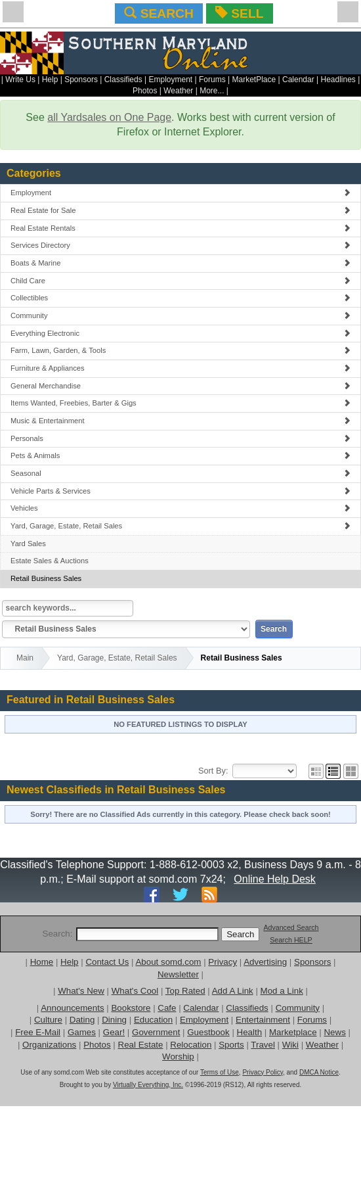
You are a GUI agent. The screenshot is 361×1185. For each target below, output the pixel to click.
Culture (48, 1020)
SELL (239, 13)
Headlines (337, 79)
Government (156, 1032)
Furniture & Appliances (180, 368)
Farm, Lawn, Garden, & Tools (180, 350)
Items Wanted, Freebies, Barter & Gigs (180, 403)
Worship (178, 1056)
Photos (145, 90)
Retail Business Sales (46, 578)
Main (24, 657)
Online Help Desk (275, 879)
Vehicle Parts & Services (180, 491)
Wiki (290, 1045)
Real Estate (140, 1045)
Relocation (190, 1045)
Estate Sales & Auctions (50, 561)
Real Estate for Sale (180, 210)
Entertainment (263, 1020)
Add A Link (232, 991)
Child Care (180, 281)
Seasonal (180, 473)
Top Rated (185, 991)
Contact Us (107, 962)
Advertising (265, 962)
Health (250, 1032)
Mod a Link (282, 991)
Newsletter (178, 974)
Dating (82, 1020)
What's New (81, 991)
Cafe (167, 1008)
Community (180, 315)
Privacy (222, 962)
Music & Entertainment (180, 421)
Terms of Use (219, 1072)
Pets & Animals (180, 455)
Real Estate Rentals (180, 228)
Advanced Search (290, 927)
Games (82, 1032)
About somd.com (168, 962)
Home (42, 962)
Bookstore (130, 1008)
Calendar (298, 79)
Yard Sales (28, 543)
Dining (114, 1020)
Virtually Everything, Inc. (148, 1084)
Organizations (49, 1045)
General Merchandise (180, 386)
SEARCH (158, 13)
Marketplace (293, 1032)
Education (153, 1020)
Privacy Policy (262, 1072)
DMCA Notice (319, 1072)
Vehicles (180, 508)
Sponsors (81, 79)
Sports (231, 1045)
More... (212, 90)
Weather (178, 90)
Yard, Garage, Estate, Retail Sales (180, 526)
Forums (212, 79)
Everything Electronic (180, 333)
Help (50, 79)
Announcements (72, 1008)
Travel (263, 1045)
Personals (180, 438)
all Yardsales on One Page (109, 117)
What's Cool (135, 991)
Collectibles (180, 298)
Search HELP (291, 940)
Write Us (20, 79)
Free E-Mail (37, 1032)
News (334, 1032)
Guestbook (208, 1032)
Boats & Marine (180, 263)
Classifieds (123, 79)
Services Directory (180, 245)
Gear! (114, 1032)
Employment (171, 79)
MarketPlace (254, 79)
